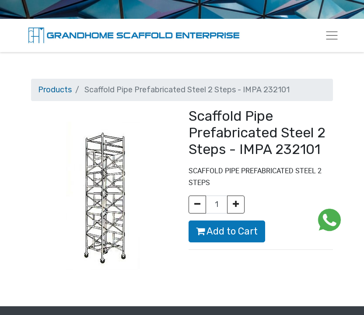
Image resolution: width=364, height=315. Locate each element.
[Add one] (236, 205)
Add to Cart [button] (227, 231)
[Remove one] (197, 205)
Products (55, 89)
